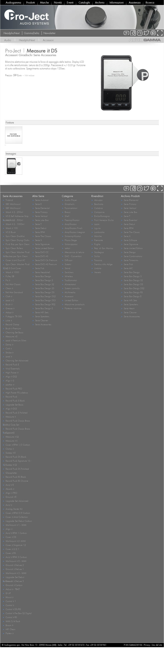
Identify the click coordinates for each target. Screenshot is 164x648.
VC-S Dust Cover (12, 268)
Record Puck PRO (12, 388)
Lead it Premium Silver (14, 340)
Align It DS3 (10, 408)
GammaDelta (31, 33)
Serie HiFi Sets (40, 312)
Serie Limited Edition (43, 248)
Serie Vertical (39, 216)
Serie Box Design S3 (43, 288)
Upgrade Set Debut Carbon (17, 520)
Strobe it (8, 352)
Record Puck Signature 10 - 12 (17, 461)
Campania (97, 212)
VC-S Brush (9, 232)
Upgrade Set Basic (13, 404)
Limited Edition (70, 300)
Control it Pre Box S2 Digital (17, 613)
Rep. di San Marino (102, 248)
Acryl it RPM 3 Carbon (15, 557)
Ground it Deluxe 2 (13, 565)
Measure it (9, 416)
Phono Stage (69, 240)
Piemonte (97, 240)
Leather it (8, 384)
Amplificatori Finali (72, 228)
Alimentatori (69, 284)
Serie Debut (39, 228)
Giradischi (68, 204)
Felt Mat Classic (11, 284)
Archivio (99, 2)
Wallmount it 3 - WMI (14, 573)
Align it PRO (10, 492)
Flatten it (8, 633)
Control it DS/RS (12, 609)
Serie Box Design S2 (43, 284)
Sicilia (95, 256)
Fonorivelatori (69, 208)
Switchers (67, 272)
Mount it (8, 597)
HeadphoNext (12, 33)
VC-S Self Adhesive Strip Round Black (15, 216)
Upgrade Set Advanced (15, 500)
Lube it (7, 320)
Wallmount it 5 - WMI (14, 561)
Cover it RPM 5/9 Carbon (16, 512)
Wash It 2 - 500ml (13, 220)
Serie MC (127, 268)
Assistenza (134, 2)
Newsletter (49, 33)
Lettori (66, 248)
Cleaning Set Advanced (15, 360)
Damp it (8, 344)
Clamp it (8, 448)
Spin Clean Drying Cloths (16, 240)
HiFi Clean (9, 629)
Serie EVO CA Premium (44, 260)
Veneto (96, 272)
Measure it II (10, 440)
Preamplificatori (70, 220)
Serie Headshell (41, 272)
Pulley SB (8, 276)
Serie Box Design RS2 (43, 304)
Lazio (95, 224)
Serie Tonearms (129, 260)
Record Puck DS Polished (16, 468)
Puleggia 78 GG (12, 316)
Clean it (8, 288)
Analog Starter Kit (12, 508)
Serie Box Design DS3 (44, 300)
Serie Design (128, 252)
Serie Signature (40, 244)
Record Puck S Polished (15, 412)
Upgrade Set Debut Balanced (13, 577)
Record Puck (10, 396)
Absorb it (8, 488)
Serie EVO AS (40, 256)
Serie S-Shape (129, 240)
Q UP (7, 593)
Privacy (147, 644)
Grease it (8, 308)
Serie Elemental (41, 208)
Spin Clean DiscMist (13, 236)
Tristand (8, 200)
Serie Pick (38, 268)
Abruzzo (96, 200)
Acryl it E (8, 484)
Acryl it (7, 504)
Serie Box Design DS (43, 292)
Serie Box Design (41, 276)
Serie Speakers (40, 316)
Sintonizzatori (69, 244)
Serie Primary (39, 212)
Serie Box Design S (42, 280)
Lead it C (8, 300)
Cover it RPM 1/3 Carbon (16, 444)
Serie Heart (127, 308)
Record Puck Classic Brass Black (16, 421)
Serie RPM (38, 232)
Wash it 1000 (11, 272)
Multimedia (68, 292)
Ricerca (150, 2)
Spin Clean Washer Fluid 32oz (16, 264)
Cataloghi (84, 2)
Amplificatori (69, 224)
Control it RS (10, 617)
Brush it (7, 304)
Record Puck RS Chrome (15, 480)
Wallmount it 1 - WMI (14, 524)
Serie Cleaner (40, 320)
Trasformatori (69, 280)
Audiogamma (13, 2)
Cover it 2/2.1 (11, 549)
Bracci (66, 212)
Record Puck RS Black (14, 476)
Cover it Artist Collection (15, 516)
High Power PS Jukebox (15, 392)
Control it (8, 605)
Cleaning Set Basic (13, 332)
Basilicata (97, 204)
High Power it (10, 372)
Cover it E (9, 432)
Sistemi (66, 264)
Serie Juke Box (40, 220)
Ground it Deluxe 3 (13, 581)
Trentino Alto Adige (101, 264)
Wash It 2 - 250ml (13, 212)
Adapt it (8, 312)
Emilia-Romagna (100, 216)
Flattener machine (71, 308)
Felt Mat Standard (13, 292)
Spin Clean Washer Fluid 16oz (16, 252)
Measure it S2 (11, 436)
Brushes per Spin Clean (15, 256)
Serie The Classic (41, 236)
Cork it (7, 348)
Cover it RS (9, 553)
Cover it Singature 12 (14, 545)
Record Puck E (11, 364)
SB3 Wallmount (11, 204)
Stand (66, 268)
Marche (44, 2)
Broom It (8, 625)
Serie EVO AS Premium (44, 264)
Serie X (37, 240)
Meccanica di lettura (73, 252)
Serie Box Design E (42, 308)
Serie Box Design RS (132, 292)
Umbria (96, 268)
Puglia (95, 244)
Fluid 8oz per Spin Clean (16, 244)
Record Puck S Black (14, 400)
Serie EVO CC (40, 252)
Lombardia (97, 232)
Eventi (70, 2)
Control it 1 (9, 601)
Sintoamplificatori (71, 236)
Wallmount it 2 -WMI (14, 541)
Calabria (97, 208)
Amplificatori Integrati (73, 232)
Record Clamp (11, 324)
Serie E (37, 204)
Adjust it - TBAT (11, 589)
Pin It (6, 280)
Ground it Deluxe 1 (13, 569)
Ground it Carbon (12, 585)
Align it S (8, 380)
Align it (7, 529)
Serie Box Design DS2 (44, 296)
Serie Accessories (41, 324)
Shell (65, 216)
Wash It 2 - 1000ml (13, 224)
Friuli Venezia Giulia (102, 220)
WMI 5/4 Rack (11, 621)
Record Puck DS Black (14, 456)
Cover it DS (9, 537)
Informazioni (117, 2)
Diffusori (67, 260)
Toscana (96, 260)
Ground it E (9, 496)
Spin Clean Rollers (13, 248)
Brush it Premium (12, 328)
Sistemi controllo (70, 288)
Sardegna (97, 252)
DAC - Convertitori (71, 256)
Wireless (67, 276)
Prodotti (30, 2)
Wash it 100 (10, 228)
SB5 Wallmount (11, 208)
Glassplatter (10, 472)
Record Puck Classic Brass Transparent (16, 429)
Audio (7, 40)
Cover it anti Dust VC (14, 260)
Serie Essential (129, 220)
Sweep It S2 (10, 464)
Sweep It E (9, 452)
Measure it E (10, 336)
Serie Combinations (131, 256)
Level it (7, 356)
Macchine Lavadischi (73, 304)
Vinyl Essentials (11, 368)
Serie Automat (40, 200)
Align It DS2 (10, 376)
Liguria (96, 228)
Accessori (48, 40)
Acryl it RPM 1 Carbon (15, 533)
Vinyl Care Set (11, 424)
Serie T (36, 224)
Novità (58, 2)
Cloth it (7, 296)
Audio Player (69, 200)
